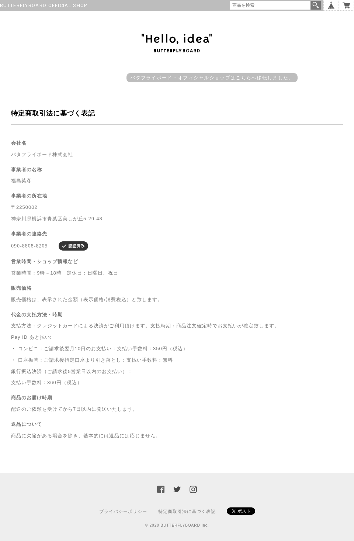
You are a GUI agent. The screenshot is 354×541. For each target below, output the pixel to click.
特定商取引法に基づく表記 (187, 511)
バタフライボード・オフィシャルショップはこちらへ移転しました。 (212, 77)
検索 (315, 5)
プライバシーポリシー (123, 511)
